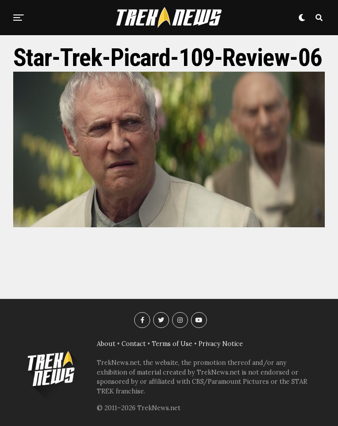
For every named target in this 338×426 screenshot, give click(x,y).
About (106, 344)
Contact (133, 344)
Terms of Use (172, 344)
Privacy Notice (220, 344)
